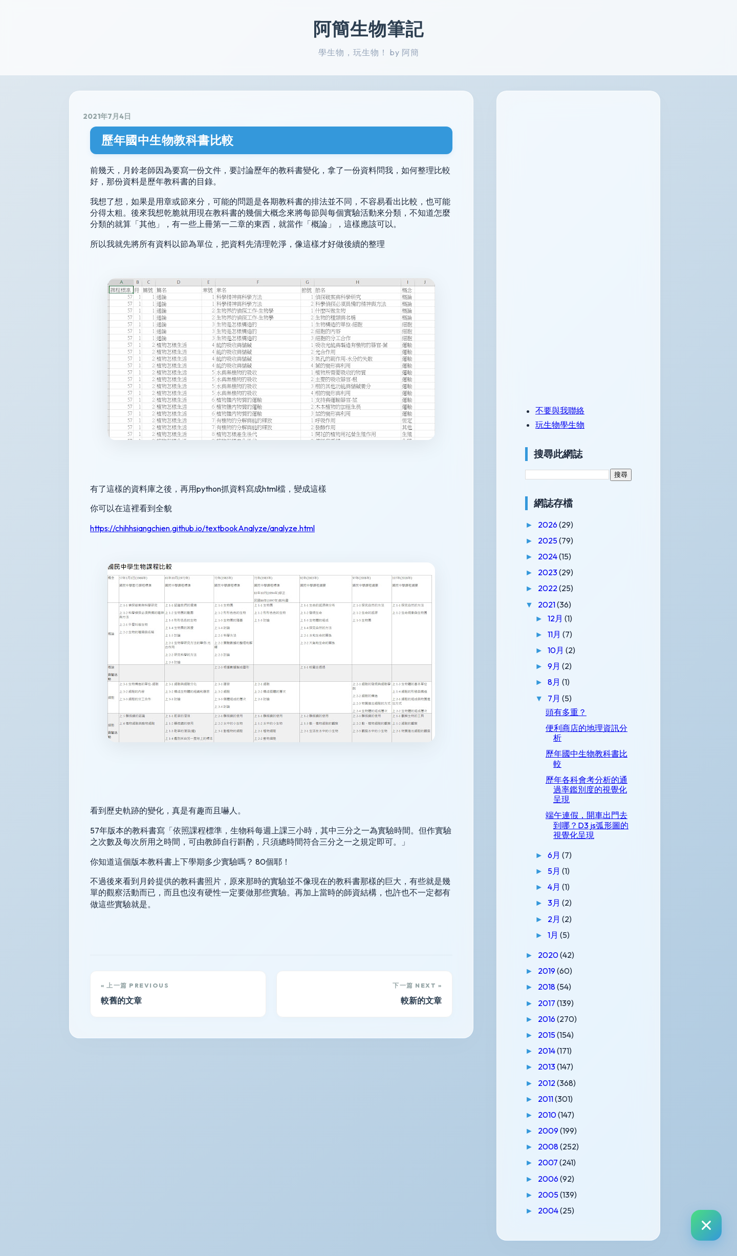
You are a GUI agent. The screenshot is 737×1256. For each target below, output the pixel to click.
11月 (555, 634)
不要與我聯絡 (559, 410)
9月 (555, 666)
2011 (546, 1099)
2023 (548, 572)
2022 (548, 588)
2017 (547, 1003)
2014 (547, 1050)
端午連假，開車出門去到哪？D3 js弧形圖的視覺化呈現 (587, 825)
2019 (547, 971)
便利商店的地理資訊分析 (586, 733)
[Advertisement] (589, 176)
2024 (548, 556)
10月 (557, 650)
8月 (555, 682)
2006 (549, 1179)
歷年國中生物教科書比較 (167, 140)
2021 (547, 604)
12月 (556, 618)
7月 (555, 698)
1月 (554, 935)
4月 (555, 887)
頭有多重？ (566, 712)
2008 (549, 1146)
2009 (549, 1130)
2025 (548, 540)
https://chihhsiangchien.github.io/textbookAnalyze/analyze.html (202, 528)
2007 (548, 1162)
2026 (548, 524)
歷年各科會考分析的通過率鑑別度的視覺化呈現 (586, 789)
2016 (547, 1019)
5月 (555, 871)
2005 (549, 1194)
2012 (547, 1083)
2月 (555, 919)
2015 (547, 1035)
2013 (547, 1066)
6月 (555, 855)
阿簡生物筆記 (368, 28)
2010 (548, 1115)
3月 (555, 902)
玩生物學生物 (559, 425)
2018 (547, 986)
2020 (549, 955)
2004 (549, 1210)
